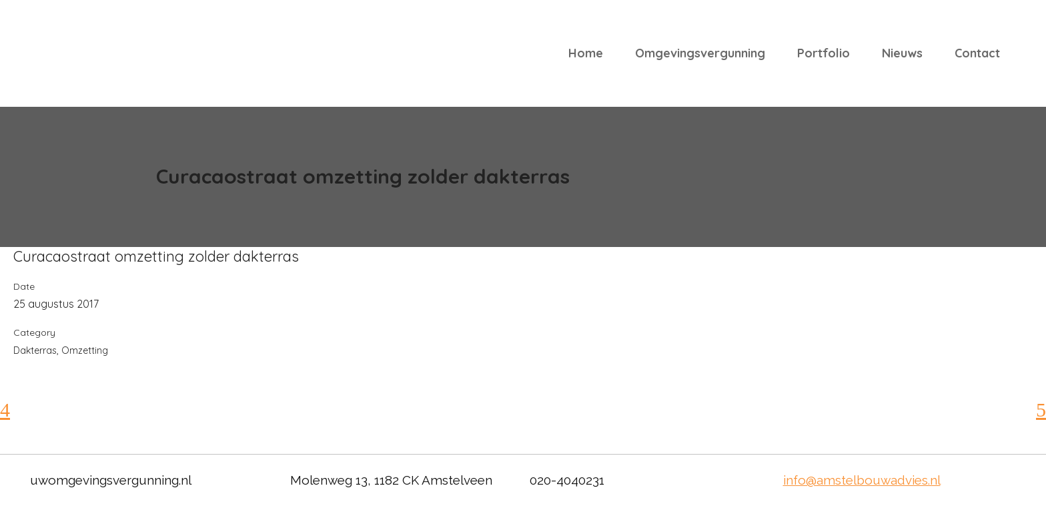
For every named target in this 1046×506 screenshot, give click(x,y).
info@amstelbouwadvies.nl (862, 480)
